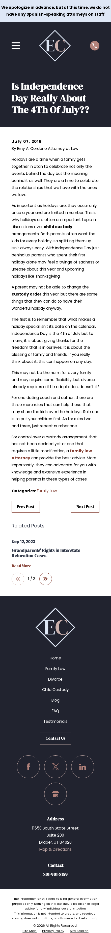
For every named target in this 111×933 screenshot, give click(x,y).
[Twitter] (55, 766)
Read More (21, 566)
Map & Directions (55, 849)
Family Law (47, 490)
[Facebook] (28, 766)
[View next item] (45, 579)
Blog (55, 700)
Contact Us (55, 738)
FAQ (55, 710)
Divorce (55, 679)
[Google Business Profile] (55, 794)
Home (55, 658)
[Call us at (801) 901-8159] (94, 45)
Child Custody (55, 689)
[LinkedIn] (82, 766)
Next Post (85, 506)
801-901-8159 (55, 874)
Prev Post (25, 506)
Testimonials (55, 721)
